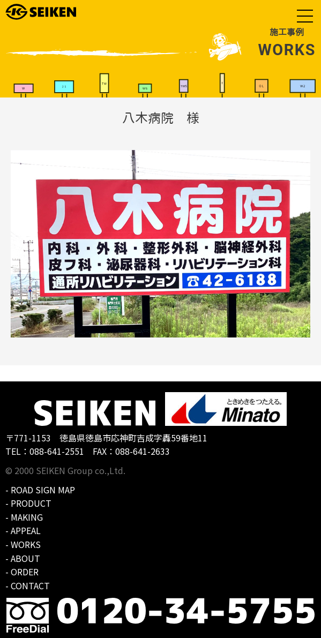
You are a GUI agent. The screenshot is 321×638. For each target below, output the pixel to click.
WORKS (26, 544)
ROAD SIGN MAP (43, 489)
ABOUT (25, 558)
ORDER (25, 571)
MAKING (27, 517)
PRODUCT (31, 503)
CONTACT (30, 585)
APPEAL (26, 530)
